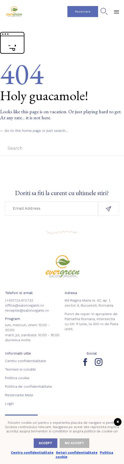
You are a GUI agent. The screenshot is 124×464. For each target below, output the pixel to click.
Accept (45, 443)
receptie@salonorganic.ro (27, 310)
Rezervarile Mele (19, 395)
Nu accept (74, 443)
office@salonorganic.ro (24, 305)
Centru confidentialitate (25, 361)
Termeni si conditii (20, 369)
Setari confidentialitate (77, 452)
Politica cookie (17, 378)
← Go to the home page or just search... (34, 131)
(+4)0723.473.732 (19, 300)
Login (9, 403)
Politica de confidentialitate (28, 386)
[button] (82, 11)
